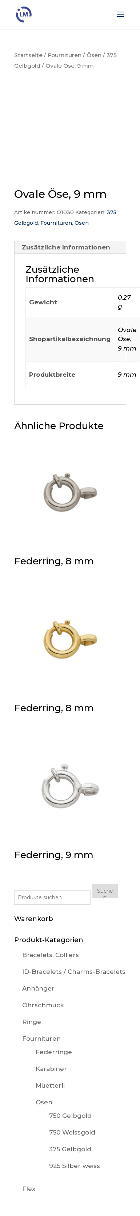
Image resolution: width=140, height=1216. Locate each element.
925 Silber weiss (74, 1165)
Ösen (94, 55)
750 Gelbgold (70, 1115)
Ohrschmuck (43, 1005)
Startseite (28, 55)
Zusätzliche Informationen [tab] (66, 247)
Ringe (31, 1021)
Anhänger (38, 988)
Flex (28, 1188)
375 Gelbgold (70, 1149)
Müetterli (50, 1085)
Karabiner (51, 1068)
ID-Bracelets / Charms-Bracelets (73, 971)
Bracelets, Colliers (50, 955)
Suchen (105, 893)
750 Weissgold (72, 1132)
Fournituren (64, 55)
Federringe (54, 1052)
